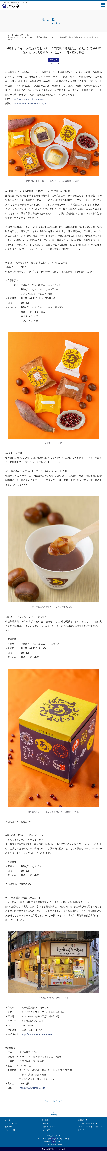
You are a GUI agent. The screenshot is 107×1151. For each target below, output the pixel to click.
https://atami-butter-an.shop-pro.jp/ (29, 103)
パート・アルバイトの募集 (89, 1127)
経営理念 (46, 1123)
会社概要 (46, 1130)
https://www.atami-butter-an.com (38, 1034)
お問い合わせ (83, 1130)
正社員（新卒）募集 (86, 1123)
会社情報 (45, 1120)
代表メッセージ (49, 1127)
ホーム (10, 35)
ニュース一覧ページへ (53, 1101)
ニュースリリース (22, 35)
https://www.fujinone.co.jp (32, 1088)
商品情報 (8, 1127)
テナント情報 (10, 1130)
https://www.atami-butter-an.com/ (28, 99)
